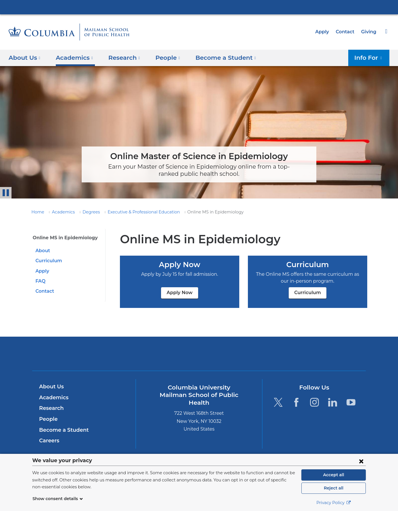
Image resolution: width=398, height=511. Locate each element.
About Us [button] (25, 57)
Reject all (333, 488)
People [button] (162, 57)
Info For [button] (370, 57)
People (47, 419)
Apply (324, 31)
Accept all (333, 475)
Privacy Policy (333, 502)
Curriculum (47, 260)
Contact (346, 31)
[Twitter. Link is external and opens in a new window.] (278, 402)
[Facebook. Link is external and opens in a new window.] (296, 402)
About (42, 250)
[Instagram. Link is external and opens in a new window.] (314, 402)
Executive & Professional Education (134, 212)
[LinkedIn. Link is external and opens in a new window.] (333, 402)
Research (50, 408)
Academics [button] (72, 57)
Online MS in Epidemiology (62, 237)
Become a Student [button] (216, 57)
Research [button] (120, 57)
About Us (50, 386)
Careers (48, 440)
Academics (60, 212)
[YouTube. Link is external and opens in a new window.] (351, 402)
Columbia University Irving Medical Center (199, 7)
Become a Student (61, 430)
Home (36, 212)
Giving (369, 31)
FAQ (40, 281)
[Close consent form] (361, 461)
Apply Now (180, 292)
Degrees (86, 212)
